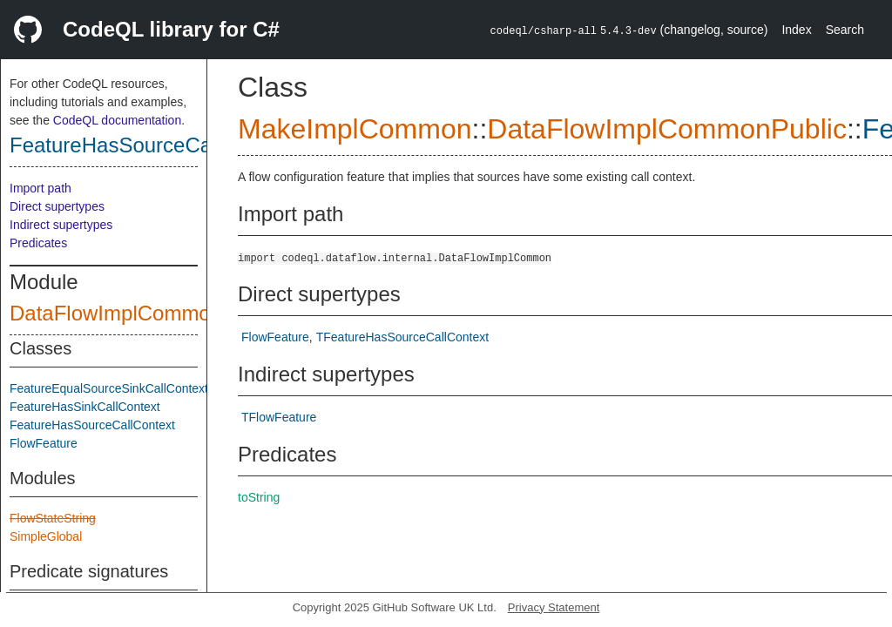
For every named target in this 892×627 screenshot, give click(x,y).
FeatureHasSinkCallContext (85, 407)
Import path (40, 188)
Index (796, 30)
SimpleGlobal (46, 536)
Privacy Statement (554, 607)
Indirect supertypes (61, 225)
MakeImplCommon (355, 129)
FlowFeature (44, 443)
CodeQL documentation (117, 120)
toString (259, 497)
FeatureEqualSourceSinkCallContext (109, 388)
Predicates (38, 243)
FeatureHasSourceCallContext (152, 145)
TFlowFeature (278, 417)
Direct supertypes (57, 206)
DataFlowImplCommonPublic (144, 313)
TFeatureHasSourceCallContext (402, 337)
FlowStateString (53, 518)
